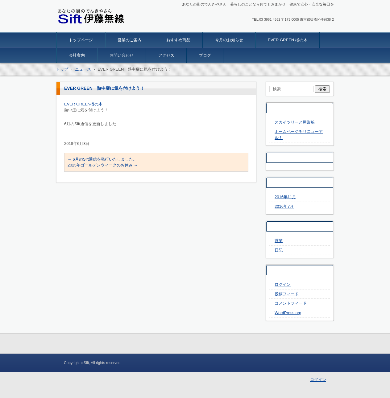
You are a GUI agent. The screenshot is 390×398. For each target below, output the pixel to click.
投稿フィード (287, 294)
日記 (279, 250)
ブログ (205, 55)
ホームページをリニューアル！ (299, 134)
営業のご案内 (130, 40)
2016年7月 (284, 206)
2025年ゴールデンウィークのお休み (103, 165)
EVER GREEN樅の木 (83, 104)
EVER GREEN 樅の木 (287, 40)
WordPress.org (288, 312)
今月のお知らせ (229, 40)
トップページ (81, 40)
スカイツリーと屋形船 (295, 122)
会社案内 (77, 55)
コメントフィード (291, 303)
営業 (279, 240)
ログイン (283, 284)
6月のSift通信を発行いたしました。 (102, 159)
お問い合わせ (122, 55)
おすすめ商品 (178, 40)
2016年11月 (285, 197)
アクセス (166, 55)
